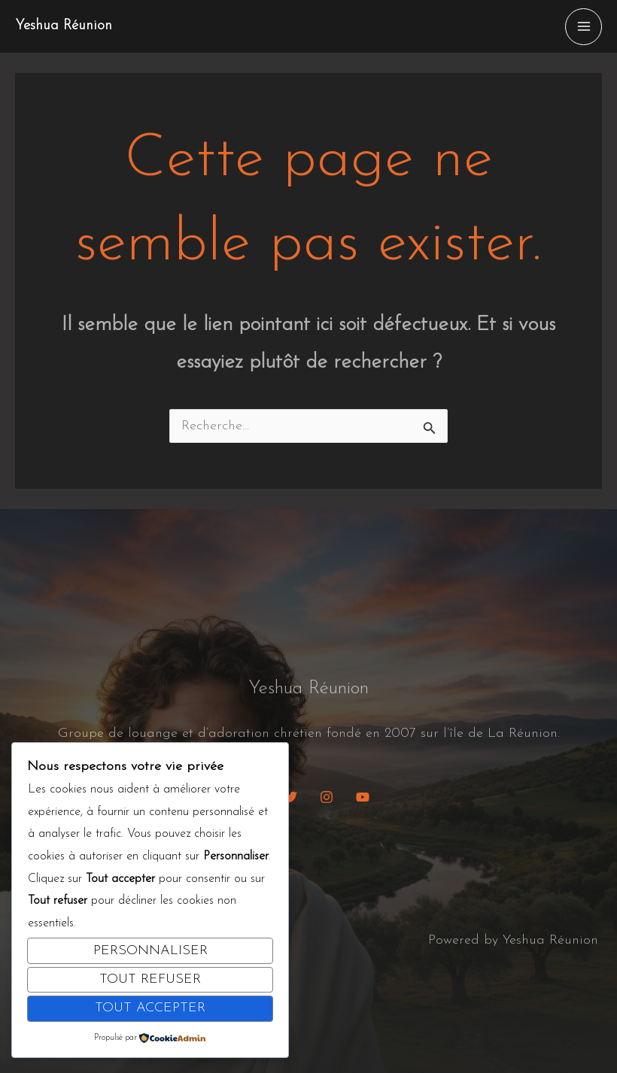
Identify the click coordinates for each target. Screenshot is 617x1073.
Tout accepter (150, 1008)
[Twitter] (290, 797)
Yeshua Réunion (67, 26)
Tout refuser (150, 979)
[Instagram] (326, 797)
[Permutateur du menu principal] (583, 26)
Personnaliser (150, 951)
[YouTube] (362, 797)
